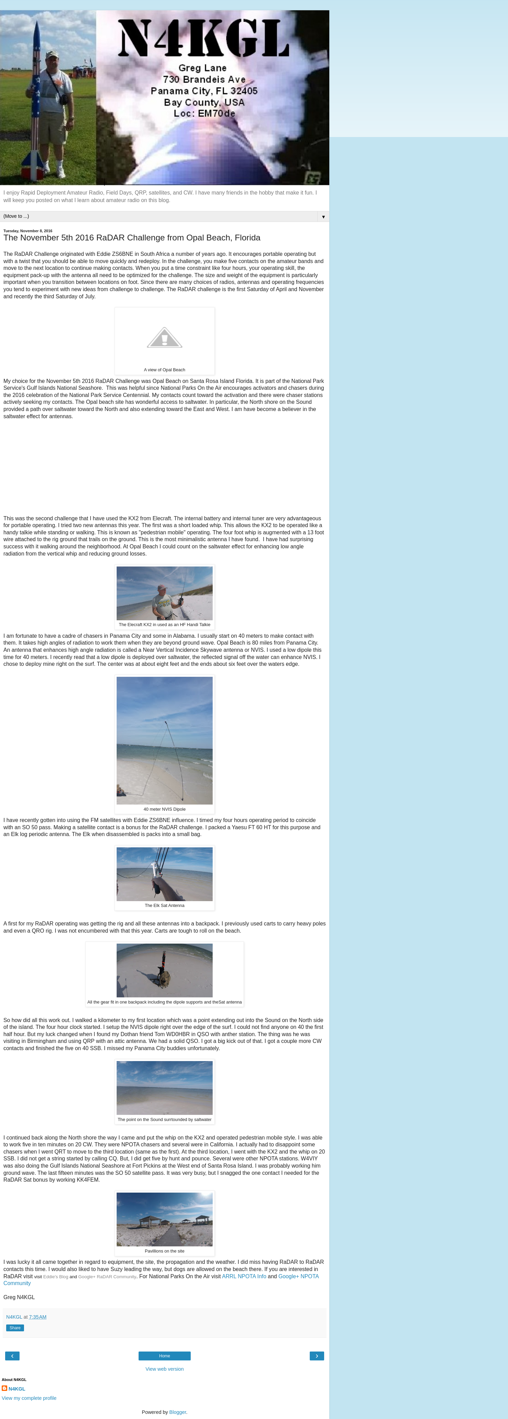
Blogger (177, 1412)
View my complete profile (29, 1398)
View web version (164, 1369)
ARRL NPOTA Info (244, 1276)
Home (164, 1356)
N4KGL (17, 1389)
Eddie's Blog (55, 1276)
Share (15, 1327)
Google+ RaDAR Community (107, 1276)
